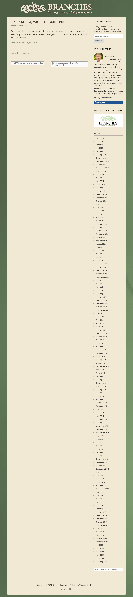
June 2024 (100, 174)
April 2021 (100, 287)
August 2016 (101, 386)
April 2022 (100, 257)
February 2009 (101, 561)
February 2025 (101, 151)
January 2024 (101, 191)
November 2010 (102, 518)
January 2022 (101, 267)
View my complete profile (103, 98)
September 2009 (102, 542)
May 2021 (100, 283)
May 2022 (100, 254)
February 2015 (101, 399)
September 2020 (102, 310)
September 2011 (102, 489)
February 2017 (101, 376)
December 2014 (102, 403)
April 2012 (100, 479)
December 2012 (102, 459)
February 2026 (101, 145)
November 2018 (102, 353)
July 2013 (99, 439)
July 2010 (99, 528)
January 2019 (101, 350)
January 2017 (101, 379)
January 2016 (101, 389)
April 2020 (100, 323)
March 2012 (100, 482)
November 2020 (102, 303)
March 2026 (100, 141)
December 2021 (102, 270)
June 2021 (100, 280)
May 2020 (100, 320)
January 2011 (101, 512)
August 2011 (101, 492)
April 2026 (100, 138)
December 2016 (102, 383)
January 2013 (101, 456)
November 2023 (102, 197)
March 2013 (100, 449)
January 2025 (101, 154)
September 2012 (102, 469)
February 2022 (101, 264)
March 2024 (100, 184)
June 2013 (100, 442)
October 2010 (101, 522)
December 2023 (102, 194)
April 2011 (100, 502)
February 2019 (101, 346)
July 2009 (99, 545)
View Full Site (66, 589)
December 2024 (102, 158)
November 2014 (102, 406)
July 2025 (99, 148)
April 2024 (100, 181)
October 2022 (101, 237)
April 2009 (100, 555)
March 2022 (100, 260)
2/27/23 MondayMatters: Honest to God (27, 63)
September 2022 (102, 240)
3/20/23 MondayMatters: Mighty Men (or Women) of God (66, 64)
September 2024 (102, 168)
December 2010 (102, 515)
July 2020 (99, 313)
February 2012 (101, 485)
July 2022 (99, 247)
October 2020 (101, 307)
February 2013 (101, 452)
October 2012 (101, 465)
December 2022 (102, 231)
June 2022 (100, 250)
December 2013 (102, 426)
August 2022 (101, 244)
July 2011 (99, 495)
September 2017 (102, 366)
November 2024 (102, 161)
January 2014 (101, 422)
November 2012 (102, 462)
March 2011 (100, 505)
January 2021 (101, 297)
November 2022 (102, 234)
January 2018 (101, 360)
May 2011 (100, 498)
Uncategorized (25, 53)
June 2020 (100, 317)
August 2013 (101, 436)
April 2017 (100, 370)
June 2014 (100, 412)
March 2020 (100, 326)
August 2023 (101, 204)
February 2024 (101, 187)
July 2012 (99, 475)
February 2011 (101, 508)
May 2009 (100, 551)
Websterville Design (87, 585)
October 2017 (101, 363)
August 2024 (101, 171)
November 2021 (102, 273)
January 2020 (101, 330)
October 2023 (101, 201)
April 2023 (100, 217)
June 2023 (100, 211)
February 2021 (101, 293)
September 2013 (102, 432)
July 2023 (99, 207)
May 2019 (100, 340)
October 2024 (101, 164)
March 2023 (100, 221)
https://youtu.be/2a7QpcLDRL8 (24, 43)
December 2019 (102, 333)
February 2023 (101, 224)
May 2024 (100, 178)
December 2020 (102, 300)
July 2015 (99, 393)
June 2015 (100, 396)
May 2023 (100, 214)
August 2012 (101, 472)
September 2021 (102, 277)
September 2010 (102, 525)
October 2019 (101, 336)
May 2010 (100, 532)
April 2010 (100, 535)
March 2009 (100, 558)
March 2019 (100, 343)
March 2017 (100, 373)
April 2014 (100, 416)
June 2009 (100, 548)
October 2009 (101, 538)
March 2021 (100, 290)
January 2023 (101, 227)
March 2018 (100, 356)
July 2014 (99, 409)
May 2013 (100, 446)
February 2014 (101, 419)
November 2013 (102, 429)
